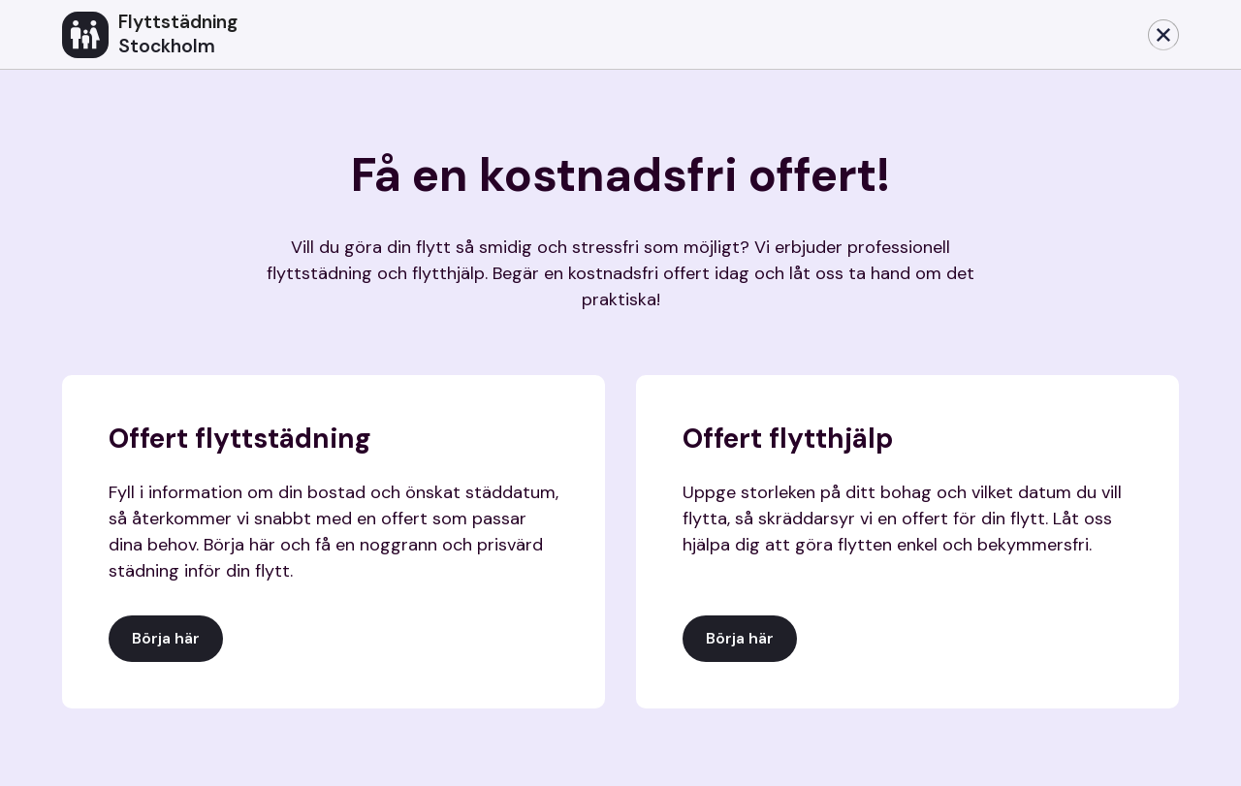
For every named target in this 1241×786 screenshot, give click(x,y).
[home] (597, 35)
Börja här (166, 638)
